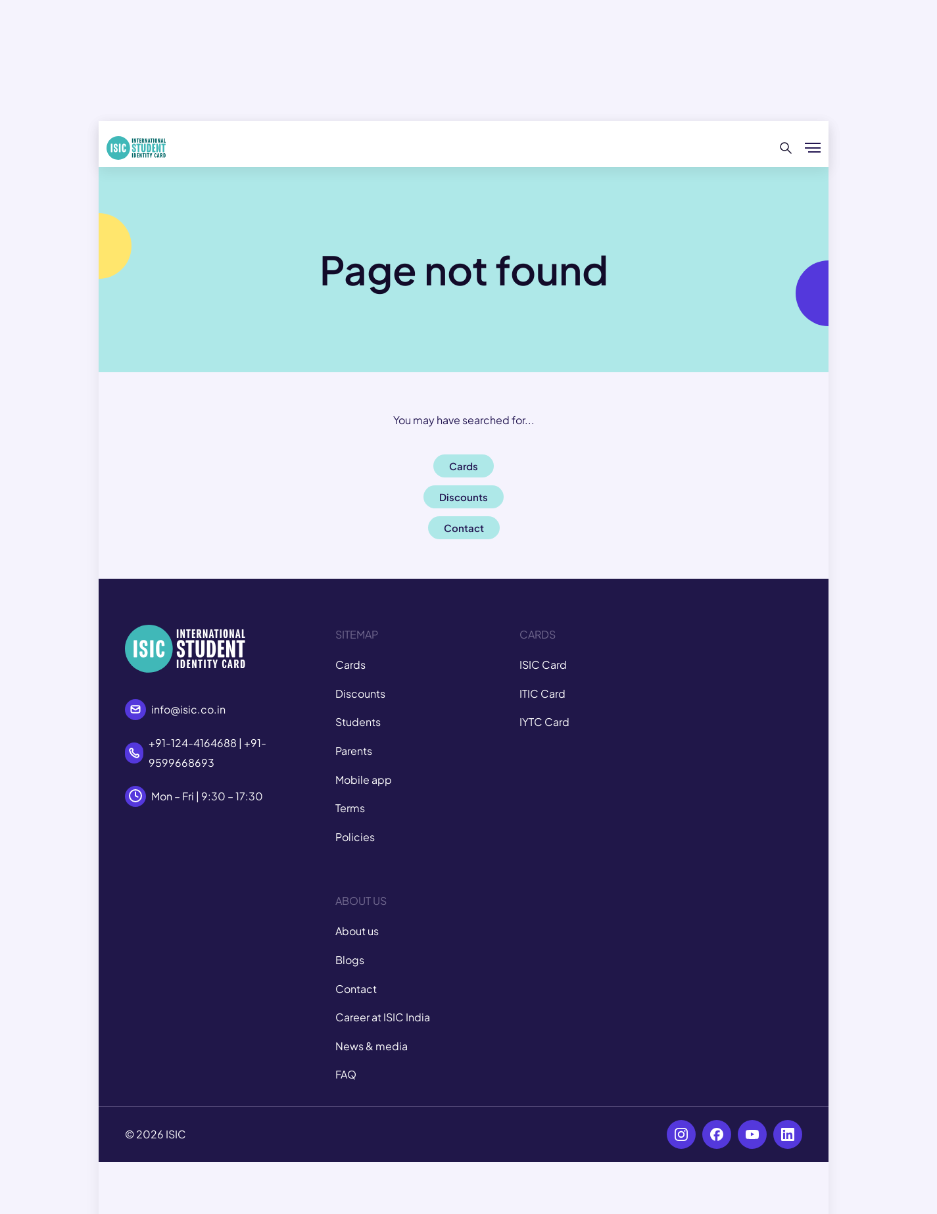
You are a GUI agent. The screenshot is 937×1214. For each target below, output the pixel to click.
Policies (355, 837)
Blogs (349, 960)
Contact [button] (464, 528)
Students (358, 722)
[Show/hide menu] (813, 148)
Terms (350, 808)
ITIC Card (542, 693)
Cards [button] (463, 466)
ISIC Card (543, 664)
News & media (371, 1046)
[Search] (786, 148)
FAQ (345, 1074)
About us (357, 931)
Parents (353, 751)
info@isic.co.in (188, 709)
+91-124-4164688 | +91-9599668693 (207, 752)
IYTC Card (544, 722)
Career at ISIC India (382, 1017)
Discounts (360, 693)
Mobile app (363, 780)
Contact (356, 989)
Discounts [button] (463, 497)
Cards (350, 664)
